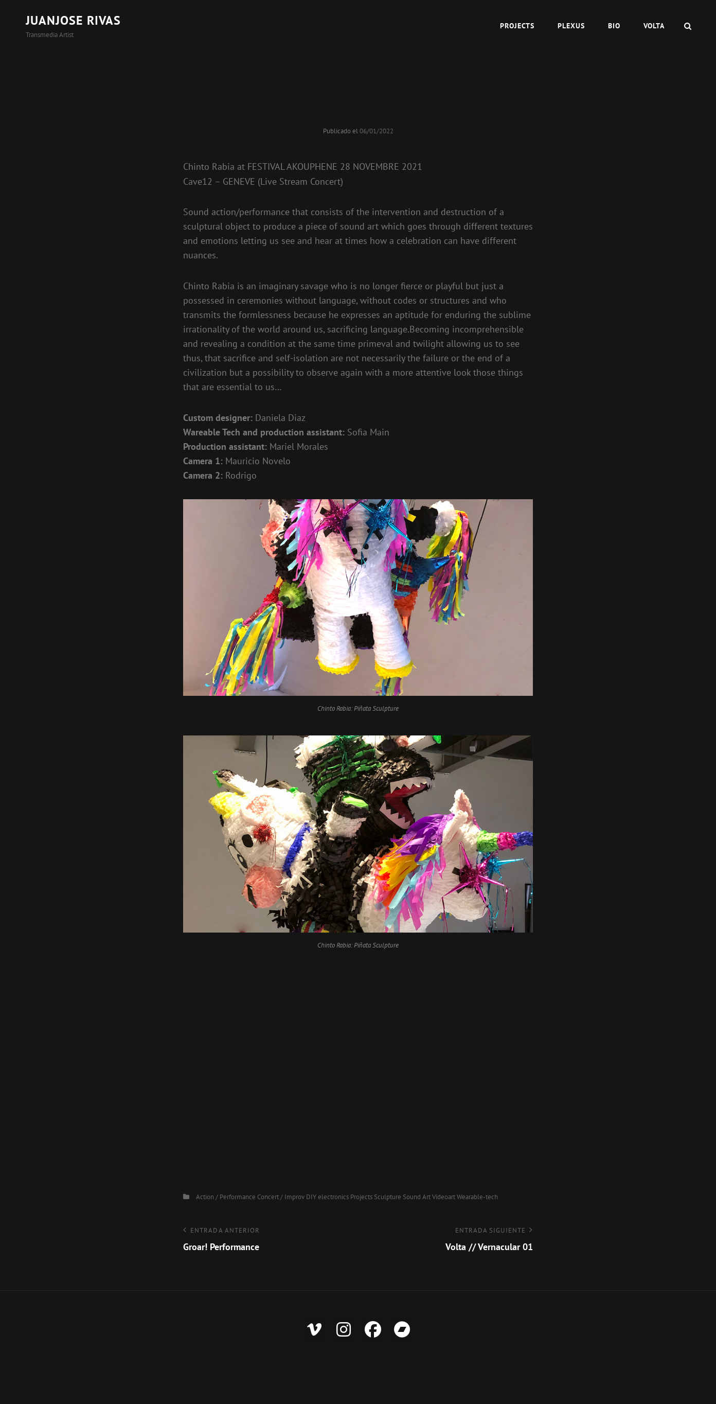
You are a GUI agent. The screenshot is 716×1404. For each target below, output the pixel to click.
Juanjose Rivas (73, 20)
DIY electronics (327, 1196)
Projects (517, 25)
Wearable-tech (477, 1196)
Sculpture (387, 1196)
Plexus (571, 25)
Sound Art (417, 1196)
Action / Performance (226, 1196)
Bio (614, 25)
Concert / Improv (281, 1196)
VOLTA (654, 25)
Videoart (443, 1196)
